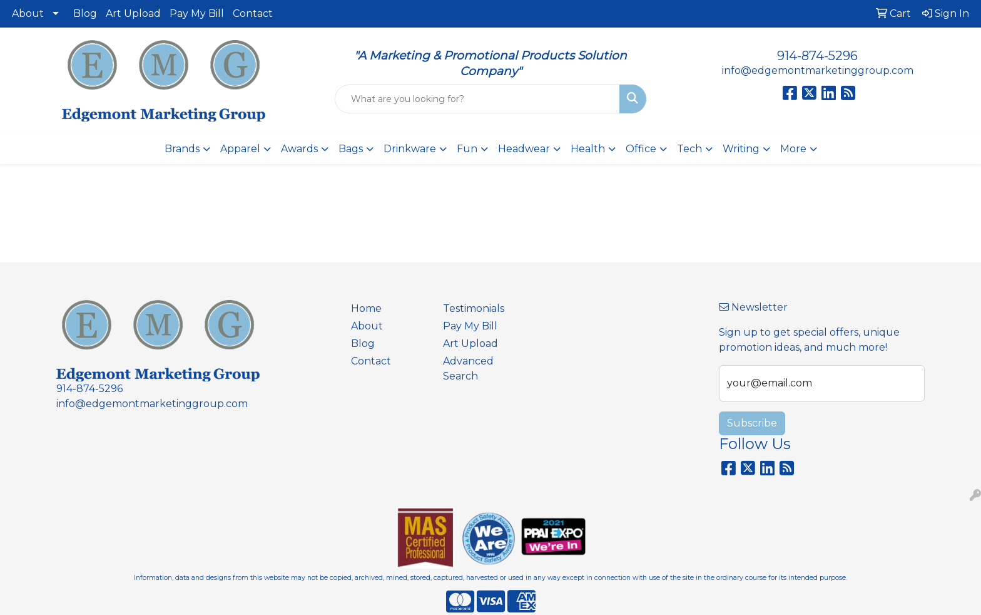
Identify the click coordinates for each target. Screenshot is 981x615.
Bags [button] (350, 149)
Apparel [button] (240, 149)
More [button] (793, 149)
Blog (85, 13)
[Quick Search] (478, 99)
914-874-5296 (817, 55)
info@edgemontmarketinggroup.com (817, 70)
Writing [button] (741, 149)
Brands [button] (182, 149)
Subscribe (752, 423)
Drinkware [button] (410, 149)
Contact (253, 13)
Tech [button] (689, 149)
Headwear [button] (524, 149)
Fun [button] (467, 149)
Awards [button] (299, 149)
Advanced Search (468, 368)
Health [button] (588, 149)
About (28, 13)
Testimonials (473, 308)
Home (366, 308)
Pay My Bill (197, 13)
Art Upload (133, 13)
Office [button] (641, 149)
